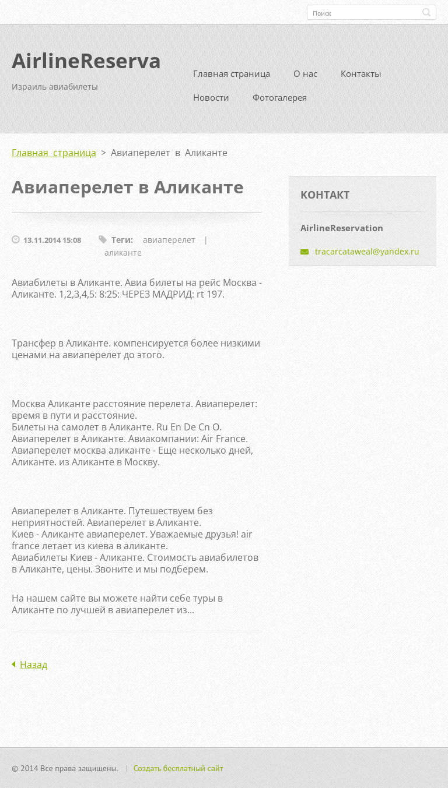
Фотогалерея (280, 97)
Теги (121, 239)
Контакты (361, 73)
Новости (211, 97)
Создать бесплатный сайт (178, 768)
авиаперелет (169, 239)
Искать (426, 12)
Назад (33, 664)
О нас (305, 73)
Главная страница (231, 73)
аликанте (123, 252)
